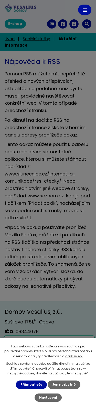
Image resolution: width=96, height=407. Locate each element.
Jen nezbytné (64, 384)
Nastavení (48, 397)
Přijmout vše (31, 384)
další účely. (74, 356)
